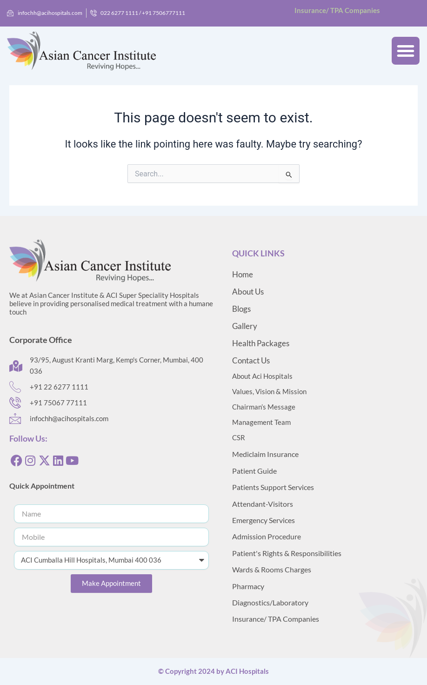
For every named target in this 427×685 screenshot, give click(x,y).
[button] (405, 50)
